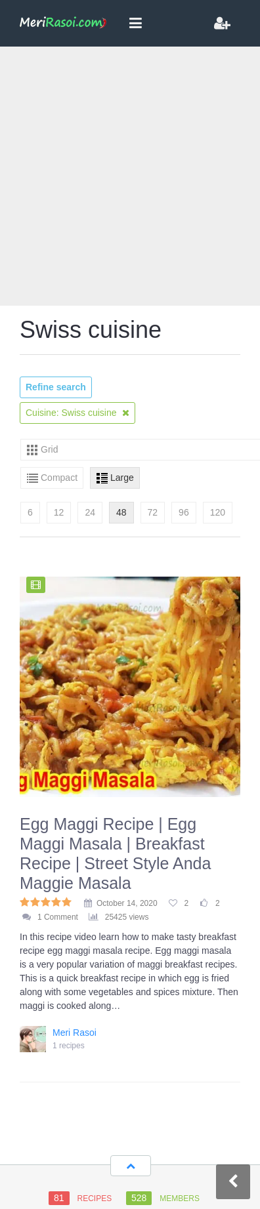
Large (122, 477)
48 (121, 512)
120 (217, 512)
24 (90, 512)
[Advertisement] (123, 176)
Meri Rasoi (75, 1032)
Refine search (56, 387)
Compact (59, 477)
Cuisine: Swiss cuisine (77, 412)
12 (59, 512)
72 (153, 512)
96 (184, 512)
